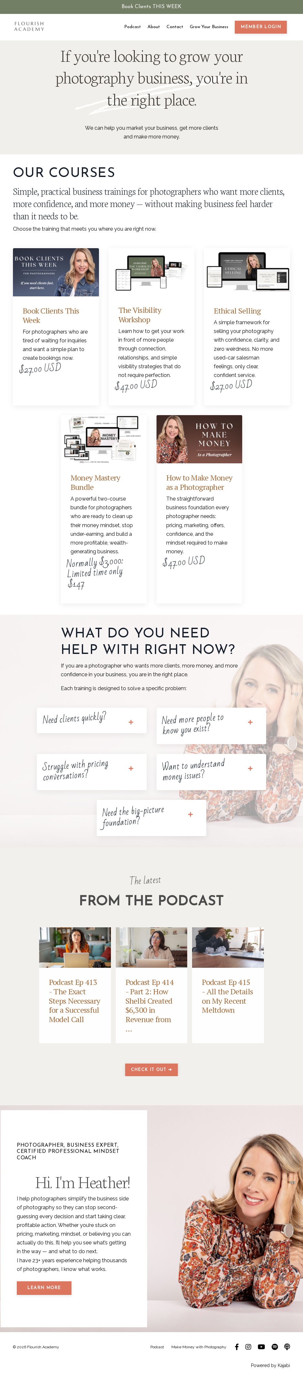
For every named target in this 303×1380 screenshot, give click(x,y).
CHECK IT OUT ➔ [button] (151, 1068)
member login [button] (261, 27)
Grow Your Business (209, 27)
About (153, 27)
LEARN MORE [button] (44, 1286)
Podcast (132, 27)
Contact (175, 27)
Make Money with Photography (199, 1344)
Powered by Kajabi (270, 1363)
